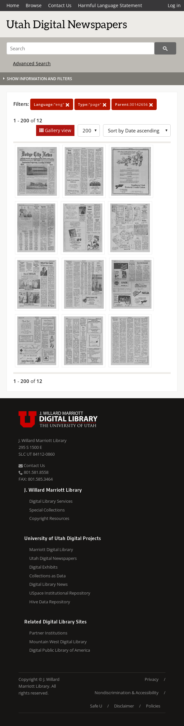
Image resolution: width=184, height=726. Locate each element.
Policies (153, 706)
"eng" (52, 104)
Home (13, 5)
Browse (34, 5)
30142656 (134, 104)
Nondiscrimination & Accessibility (127, 692)
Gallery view (57, 130)
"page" (92, 104)
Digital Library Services (50, 501)
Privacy (152, 679)
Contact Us (60, 5)
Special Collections (47, 510)
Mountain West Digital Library (58, 642)
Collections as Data (47, 576)
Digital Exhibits (43, 567)
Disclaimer (124, 706)
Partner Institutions (48, 633)
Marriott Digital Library (51, 549)
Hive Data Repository (49, 602)
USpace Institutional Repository (59, 593)
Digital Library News (48, 584)
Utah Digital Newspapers (53, 558)
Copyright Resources (49, 518)
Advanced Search (32, 63)
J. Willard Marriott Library (43, 440)
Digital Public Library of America (59, 650)
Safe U (96, 706)
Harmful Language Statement (110, 5)
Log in (174, 5)
